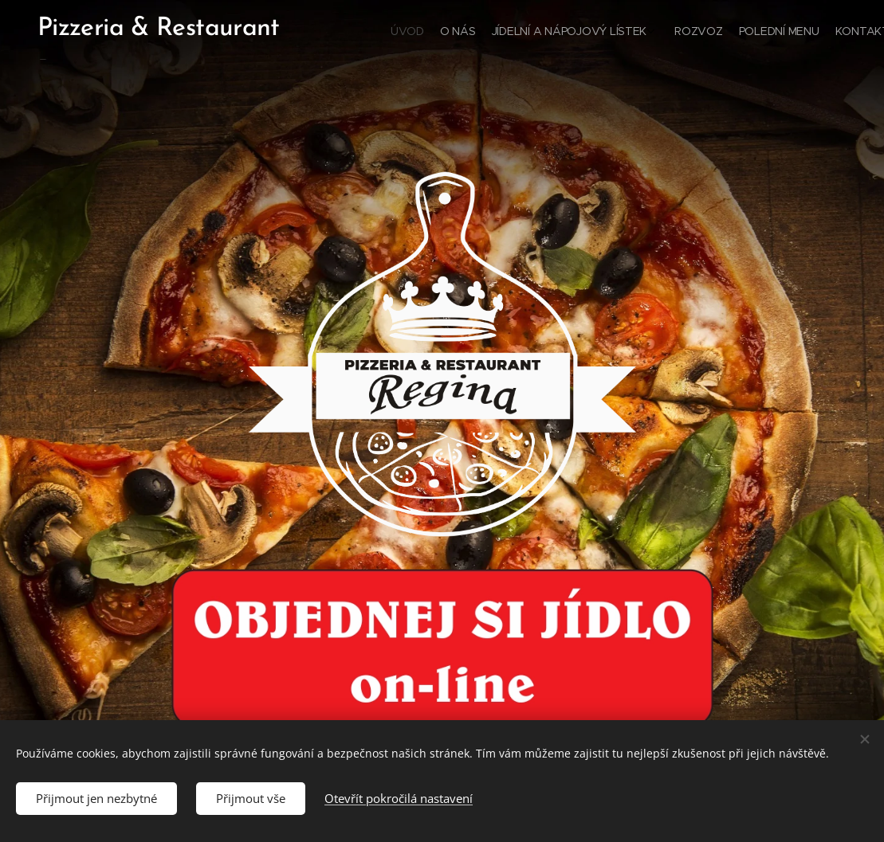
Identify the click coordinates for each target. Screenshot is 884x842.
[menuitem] (766, 33)
